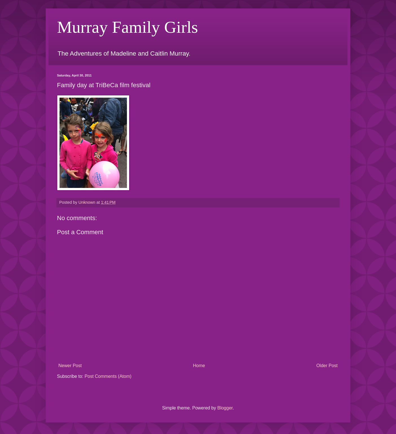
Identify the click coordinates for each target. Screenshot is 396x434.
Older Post (327, 365)
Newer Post (70, 365)
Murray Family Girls (127, 27)
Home (199, 365)
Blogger (224, 407)
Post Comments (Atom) (108, 376)
